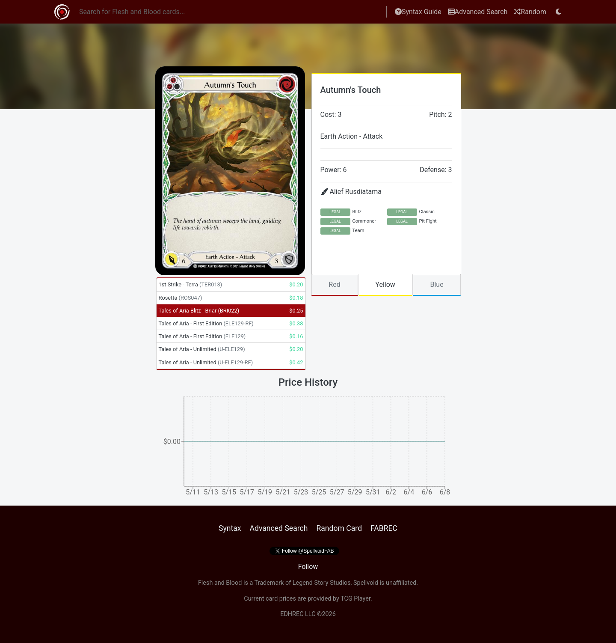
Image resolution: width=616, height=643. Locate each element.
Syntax (230, 528)
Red (334, 284)
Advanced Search (478, 12)
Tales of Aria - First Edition (206, 323)
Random (530, 12)
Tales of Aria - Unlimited (202, 349)
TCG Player (355, 598)
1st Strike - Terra (190, 284)
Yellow (385, 284)
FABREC (383, 528)
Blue (436, 284)
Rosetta (180, 298)
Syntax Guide (418, 12)
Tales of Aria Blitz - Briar (199, 310)
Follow (308, 567)
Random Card (339, 528)
